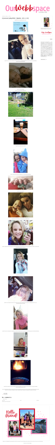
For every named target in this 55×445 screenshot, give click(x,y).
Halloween (44, 47)
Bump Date (49, 43)
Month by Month (48, 49)
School (51, 51)
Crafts (41, 44)
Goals (42, 47)
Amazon (43, 42)
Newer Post (3, 400)
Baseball (50, 42)
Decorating (51, 44)
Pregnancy (44, 51)
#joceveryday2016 (5, 394)
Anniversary (45, 42)
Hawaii (46, 47)
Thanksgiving (42, 53)
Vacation (42, 54)
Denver (41, 45)
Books (47, 43)
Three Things (45, 53)
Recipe (46, 51)
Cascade (51, 43)
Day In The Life (47, 44)
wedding (48, 54)
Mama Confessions (42, 49)
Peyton (45, 50)
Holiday (50, 47)
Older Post (38, 400)
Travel (50, 53)
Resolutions (49, 51)
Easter (47, 45)
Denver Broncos (44, 45)
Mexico (45, 49)
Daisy (44, 44)
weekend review (47, 55)
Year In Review (45, 56)
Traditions (48, 53)
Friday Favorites (45, 46)
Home (20, 400)
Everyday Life (49, 45)
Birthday (43, 43)
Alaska (41, 42)
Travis (51, 53)
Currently (43, 44)
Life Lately (48, 48)
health (47, 47)
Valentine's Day (45, 54)
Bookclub (45, 43)
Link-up (51, 48)
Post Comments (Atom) (7, 401)
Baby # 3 (48, 42)
